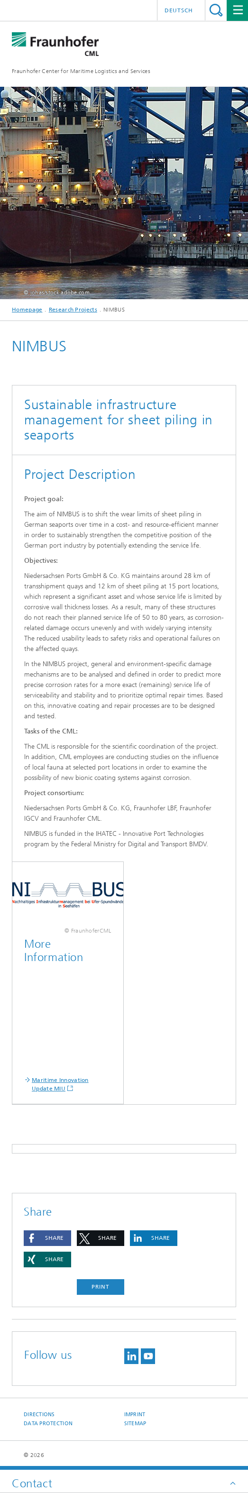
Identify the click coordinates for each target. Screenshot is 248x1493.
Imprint (135, 1414)
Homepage (27, 309)
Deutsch (179, 10)
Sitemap (135, 1423)
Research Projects (73, 309)
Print (101, 1286)
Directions (39, 1414)
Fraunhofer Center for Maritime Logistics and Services (81, 71)
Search (216, 10)
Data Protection (48, 1423)
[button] (47, 1238)
